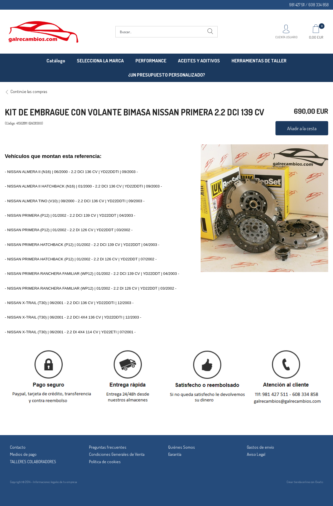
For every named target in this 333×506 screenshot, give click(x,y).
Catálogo (55, 61)
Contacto (18, 447)
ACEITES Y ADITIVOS (199, 61)
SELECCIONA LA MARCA (100, 61)
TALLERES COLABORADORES (33, 461)
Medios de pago (23, 454)
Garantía (174, 454)
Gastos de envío (260, 447)
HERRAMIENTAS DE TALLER (259, 61)
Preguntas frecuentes (107, 447)
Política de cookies (105, 461)
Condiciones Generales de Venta (117, 454)
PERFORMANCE (150, 61)
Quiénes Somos (181, 447)
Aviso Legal (256, 454)
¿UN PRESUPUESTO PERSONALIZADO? (166, 75)
